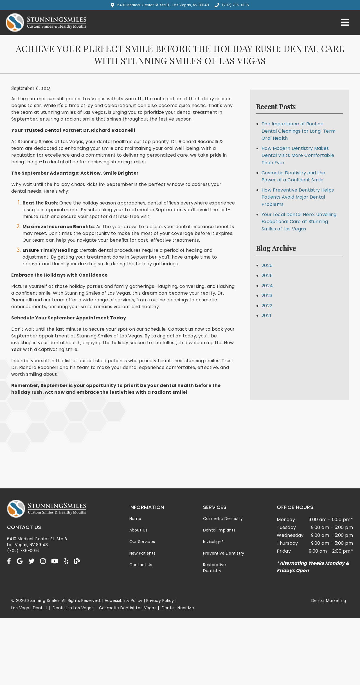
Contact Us (140, 565)
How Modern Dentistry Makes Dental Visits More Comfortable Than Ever (298, 155)
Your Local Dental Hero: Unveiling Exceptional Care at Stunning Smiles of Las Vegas (299, 221)
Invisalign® (213, 541)
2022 (267, 306)
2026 (267, 265)
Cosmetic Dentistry (223, 518)
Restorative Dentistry (214, 567)
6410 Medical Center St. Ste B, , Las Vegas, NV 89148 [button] (160, 5)
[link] (46, 30)
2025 (267, 275)
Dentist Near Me (178, 608)
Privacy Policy (160, 600)
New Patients (142, 553)
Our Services (142, 541)
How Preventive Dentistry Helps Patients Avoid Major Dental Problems (298, 197)
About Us (138, 530)
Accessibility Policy (124, 600)
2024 (267, 286)
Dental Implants (219, 530)
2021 (266, 315)
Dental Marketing (328, 600)
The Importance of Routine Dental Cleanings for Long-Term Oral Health (299, 131)
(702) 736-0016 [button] (232, 5)
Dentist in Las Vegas (73, 608)
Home (135, 518)
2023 (267, 295)
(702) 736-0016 (23, 550)
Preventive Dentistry (223, 553)
